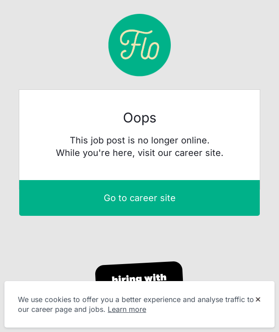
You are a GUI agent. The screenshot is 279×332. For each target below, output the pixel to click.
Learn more (127, 309)
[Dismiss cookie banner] (258, 299)
